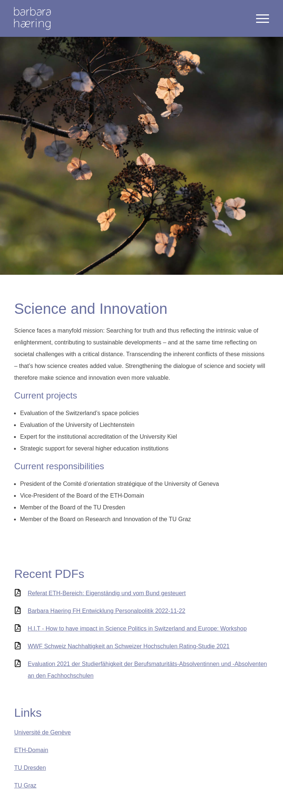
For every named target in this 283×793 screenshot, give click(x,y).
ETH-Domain (31, 750)
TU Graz (25, 785)
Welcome (32, 18)
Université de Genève (42, 732)
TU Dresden (30, 768)
